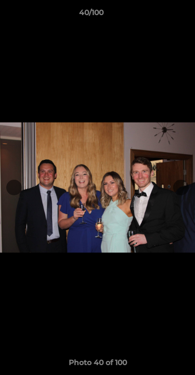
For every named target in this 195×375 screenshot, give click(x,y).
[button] (157, 15)
